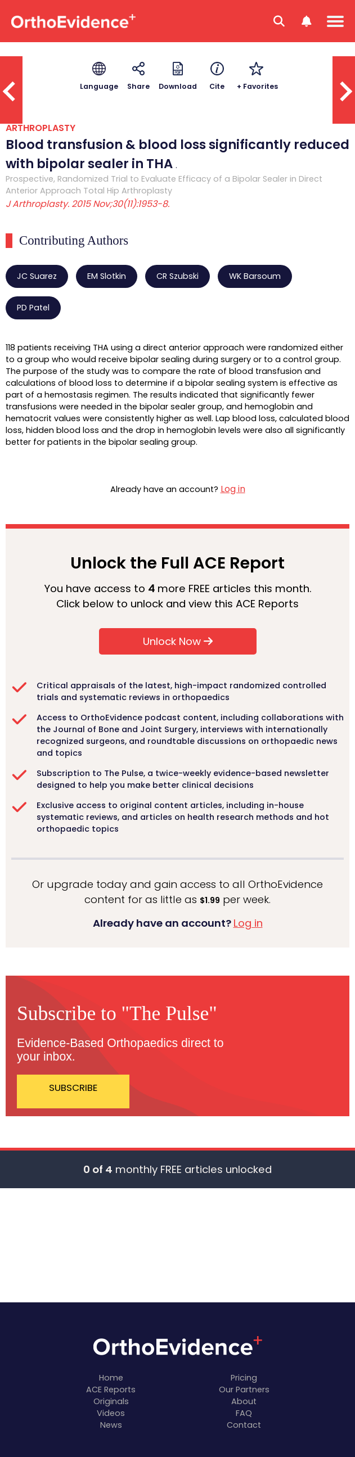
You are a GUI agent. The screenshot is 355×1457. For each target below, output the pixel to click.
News (111, 1425)
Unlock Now (178, 641)
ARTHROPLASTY (40, 127)
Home (111, 1377)
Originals (111, 1401)
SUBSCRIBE (73, 1087)
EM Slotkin (106, 276)
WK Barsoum (255, 276)
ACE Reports (111, 1389)
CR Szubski (177, 276)
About (244, 1401)
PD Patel (33, 307)
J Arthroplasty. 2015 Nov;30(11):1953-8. (87, 203)
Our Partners (244, 1389)
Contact (244, 1425)
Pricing (244, 1377)
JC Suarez (37, 276)
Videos (111, 1413)
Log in (233, 488)
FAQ (244, 1413)
